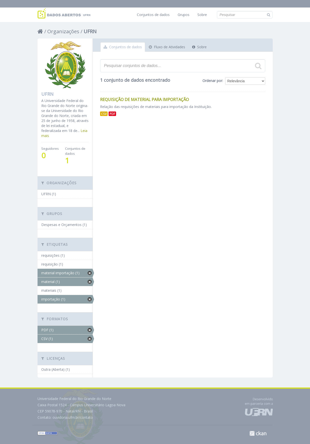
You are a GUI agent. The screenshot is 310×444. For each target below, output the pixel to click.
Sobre (202, 14)
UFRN (90, 31)
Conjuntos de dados (153, 14)
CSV (104, 114)
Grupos (183, 14)
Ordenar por (212, 80)
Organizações (63, 31)
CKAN (257, 433)
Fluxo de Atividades (167, 46)
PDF (112, 114)
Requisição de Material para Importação (144, 99)
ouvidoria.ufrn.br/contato (73, 417)
